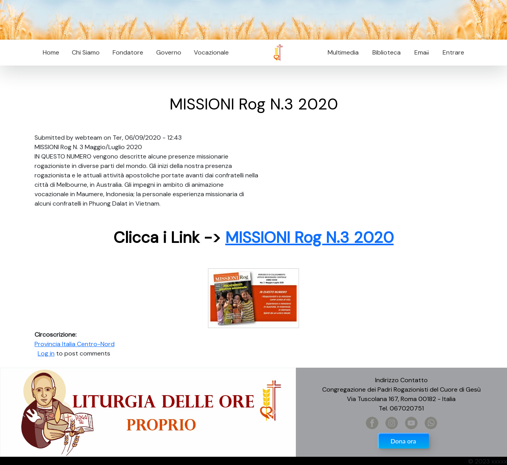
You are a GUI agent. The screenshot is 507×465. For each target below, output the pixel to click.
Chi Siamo (86, 52)
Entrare (453, 52)
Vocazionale (211, 52)
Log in (46, 353)
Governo (168, 52)
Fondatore (128, 52)
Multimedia (343, 52)
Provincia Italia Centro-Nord (75, 344)
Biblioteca (386, 52)
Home (51, 52)
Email (419, 52)
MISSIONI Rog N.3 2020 (309, 237)
